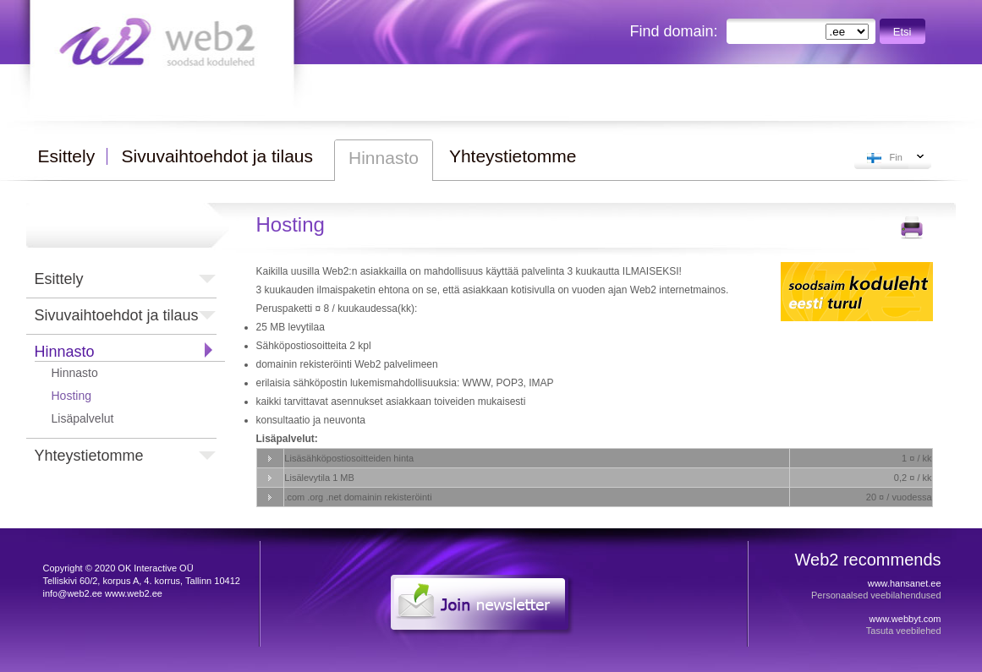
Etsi (902, 31)
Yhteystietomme (89, 455)
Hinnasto (65, 351)
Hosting (71, 395)
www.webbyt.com (905, 619)
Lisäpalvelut (83, 418)
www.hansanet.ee (904, 583)
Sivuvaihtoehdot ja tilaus (117, 315)
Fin (896, 157)
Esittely (59, 278)
